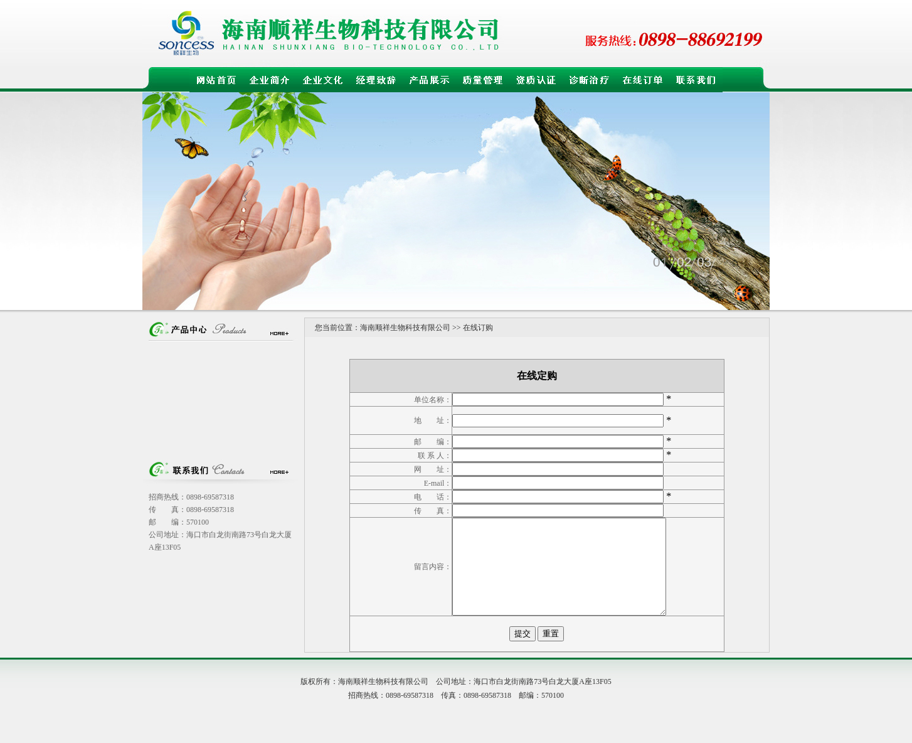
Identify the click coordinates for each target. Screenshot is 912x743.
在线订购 (478, 327)
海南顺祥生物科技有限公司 (405, 327)
